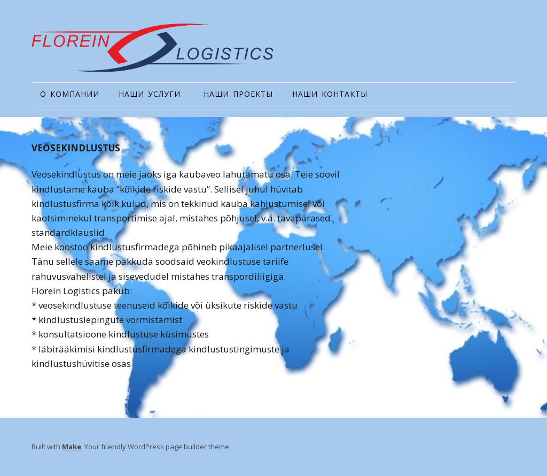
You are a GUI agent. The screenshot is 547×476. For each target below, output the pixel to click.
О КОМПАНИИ (69, 94)
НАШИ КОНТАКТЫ (330, 94)
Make (71, 446)
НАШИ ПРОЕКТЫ (238, 94)
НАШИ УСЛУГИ (150, 94)
